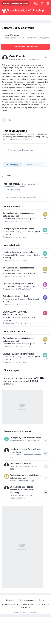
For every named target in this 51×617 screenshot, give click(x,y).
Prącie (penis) (29, 218)
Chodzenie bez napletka (20, 464)
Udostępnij (12, 165)
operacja (7, 381)
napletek (23, 378)
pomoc (15, 378)
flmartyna (12, 299)
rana (30, 378)
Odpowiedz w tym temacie (25, 46)
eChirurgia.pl (36, 10)
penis (39, 377)
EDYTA (11, 317)
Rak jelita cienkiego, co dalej (15, 296)
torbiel (26, 381)
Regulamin (10, 600)
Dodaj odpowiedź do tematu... (20, 150)
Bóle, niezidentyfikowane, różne (35, 38)
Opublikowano (24, 59)
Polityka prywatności (27, 600)
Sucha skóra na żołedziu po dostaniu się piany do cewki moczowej (22, 490)
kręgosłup (17, 381)
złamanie (8, 383)
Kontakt (42, 600)
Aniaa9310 (12, 231)
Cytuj (11, 120)
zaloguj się (39, 136)
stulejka (6, 378)
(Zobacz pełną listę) (12, 189)
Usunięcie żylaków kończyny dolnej (18, 229)
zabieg (34, 380)
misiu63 (11, 218)
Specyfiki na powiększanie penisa (18, 283)
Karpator (12, 286)
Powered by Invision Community (25, 612)
